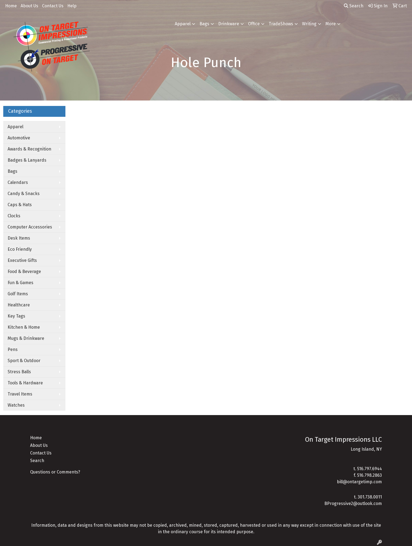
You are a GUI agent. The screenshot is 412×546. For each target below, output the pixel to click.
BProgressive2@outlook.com (353, 503)
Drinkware (228, 23)
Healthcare (19, 304)
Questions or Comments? (55, 472)
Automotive (19, 137)
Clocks (14, 215)
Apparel (183, 23)
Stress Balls (19, 371)
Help (72, 5)
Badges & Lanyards (27, 160)
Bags (204, 23)
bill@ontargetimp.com (359, 481)
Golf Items (18, 293)
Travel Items (20, 394)
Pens (13, 349)
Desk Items (19, 238)
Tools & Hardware (25, 382)
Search (353, 5)
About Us (29, 5)
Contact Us (53, 5)
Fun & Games (20, 282)
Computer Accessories (30, 227)
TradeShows (281, 23)
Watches (16, 405)
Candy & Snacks (24, 193)
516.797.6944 (369, 468)
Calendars (18, 182)
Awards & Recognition (29, 149)
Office (254, 23)
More (330, 23)
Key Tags (16, 316)
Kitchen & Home (24, 327)
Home (11, 5)
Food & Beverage (24, 271)
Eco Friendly (20, 249)
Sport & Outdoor (24, 360)
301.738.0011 (370, 497)
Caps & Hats (20, 204)
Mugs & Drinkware (26, 338)
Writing (309, 23)
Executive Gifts (22, 260)
